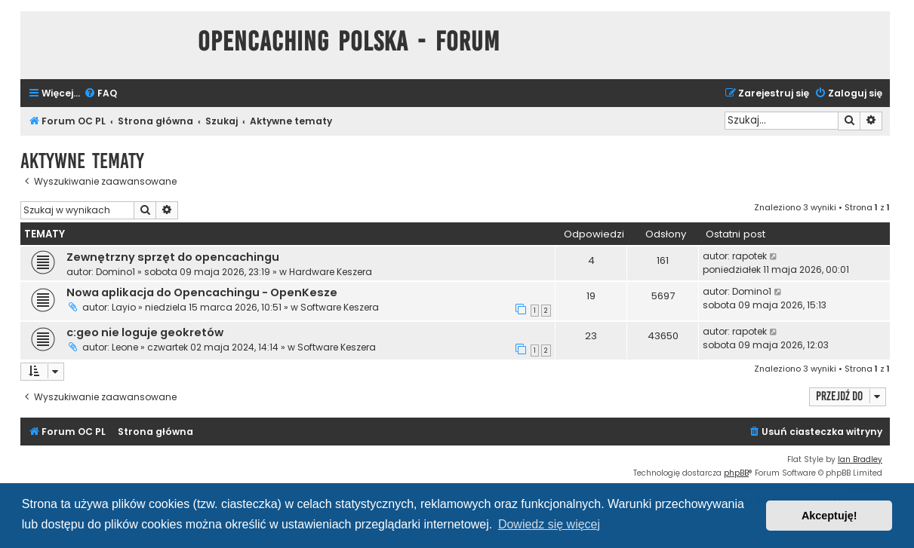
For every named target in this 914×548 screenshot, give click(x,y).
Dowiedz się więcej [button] (549, 524)
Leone (125, 347)
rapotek (749, 256)
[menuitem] (100, 94)
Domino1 (115, 271)
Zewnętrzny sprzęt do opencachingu (172, 257)
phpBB (736, 473)
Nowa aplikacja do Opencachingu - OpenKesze (201, 292)
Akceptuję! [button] (829, 516)
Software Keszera (339, 307)
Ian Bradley (860, 459)
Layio (124, 307)
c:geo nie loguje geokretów (144, 332)
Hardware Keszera (330, 271)
